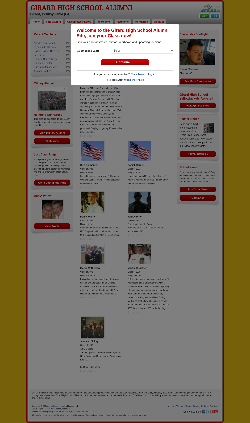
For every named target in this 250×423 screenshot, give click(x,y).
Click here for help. (134, 80)
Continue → (125, 62)
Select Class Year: (88, 50)
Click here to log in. (143, 74)
